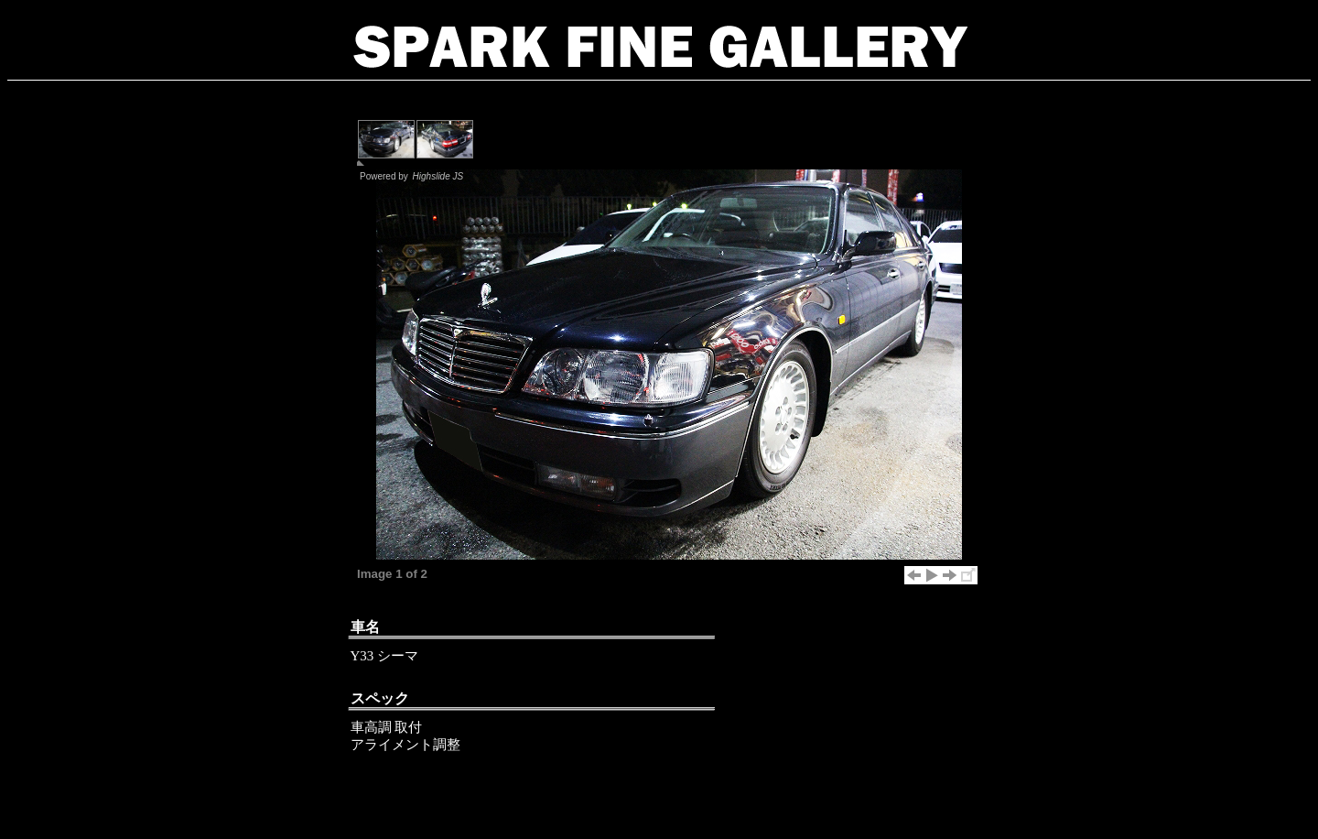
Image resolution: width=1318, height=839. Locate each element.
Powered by (412, 176)
